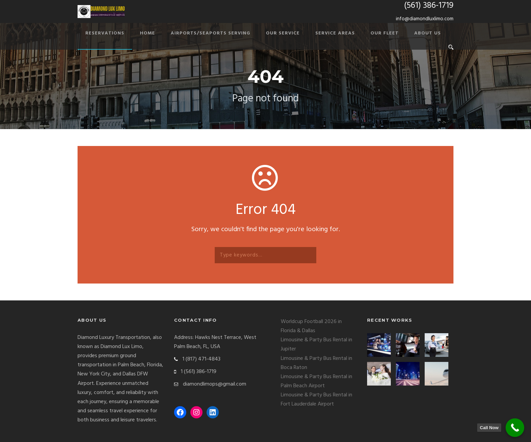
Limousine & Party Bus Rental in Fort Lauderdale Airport (316, 400)
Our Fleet (384, 33)
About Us (427, 33)
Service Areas (335, 33)
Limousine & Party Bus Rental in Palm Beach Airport (316, 381)
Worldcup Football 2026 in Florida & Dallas (311, 326)
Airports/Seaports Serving (210, 33)
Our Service (283, 33)
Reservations (104, 33)
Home (147, 33)
